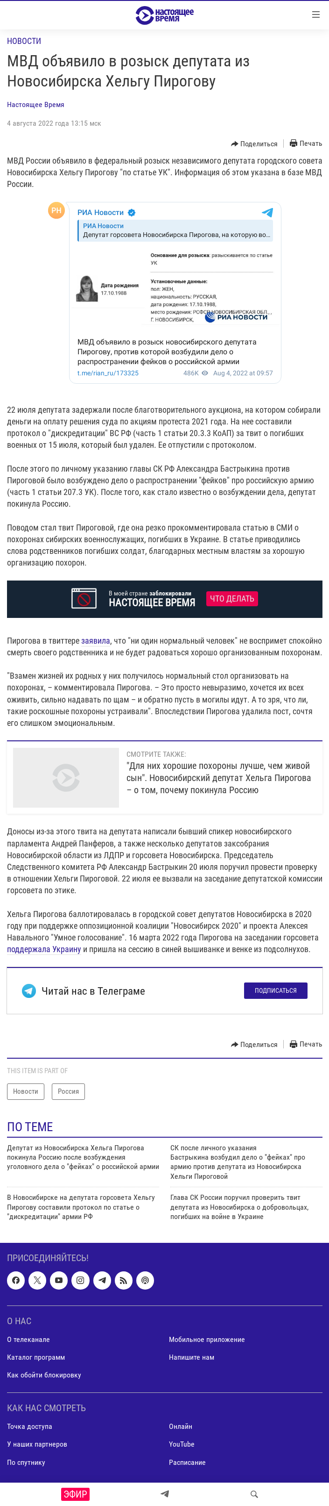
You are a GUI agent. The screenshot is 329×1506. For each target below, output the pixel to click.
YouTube (182, 1444)
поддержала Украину (44, 949)
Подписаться (276, 990)
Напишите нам (191, 1357)
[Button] (254, 144)
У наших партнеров (37, 1444)
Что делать (232, 598)
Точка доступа (29, 1426)
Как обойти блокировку (44, 1374)
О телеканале (28, 1339)
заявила (95, 640)
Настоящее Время (35, 104)
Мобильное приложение (207, 1339)
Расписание (187, 1462)
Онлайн (180, 1426)
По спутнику (26, 1462)
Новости (24, 41)
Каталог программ (36, 1357)
